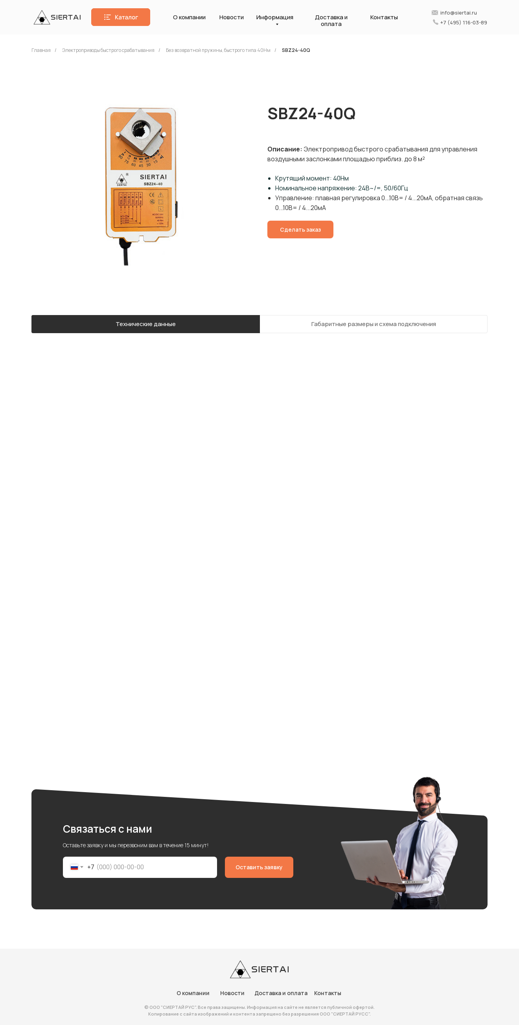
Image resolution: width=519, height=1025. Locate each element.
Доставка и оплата (331, 20)
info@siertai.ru (458, 12)
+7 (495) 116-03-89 (463, 22)
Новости (231, 17)
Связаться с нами (107, 829)
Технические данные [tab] (146, 324)
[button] (120, 17)
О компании (189, 17)
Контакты (384, 17)
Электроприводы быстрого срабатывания (108, 50)
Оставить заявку (259, 867)
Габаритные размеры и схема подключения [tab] (373, 324)
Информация (274, 17)
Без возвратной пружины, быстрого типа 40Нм (218, 50)
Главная (41, 50)
